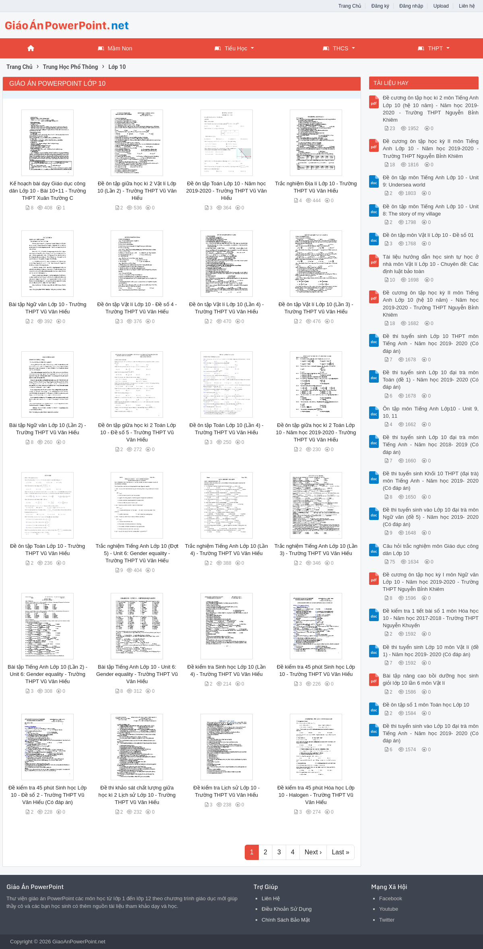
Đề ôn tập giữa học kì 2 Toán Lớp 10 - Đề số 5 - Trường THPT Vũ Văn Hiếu (137, 432)
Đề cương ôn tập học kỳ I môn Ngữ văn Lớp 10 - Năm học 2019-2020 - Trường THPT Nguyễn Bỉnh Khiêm (431, 582)
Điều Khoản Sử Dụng (287, 909)
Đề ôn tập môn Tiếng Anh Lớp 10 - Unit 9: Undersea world (431, 181)
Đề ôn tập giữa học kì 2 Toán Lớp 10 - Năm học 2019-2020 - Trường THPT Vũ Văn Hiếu (316, 432)
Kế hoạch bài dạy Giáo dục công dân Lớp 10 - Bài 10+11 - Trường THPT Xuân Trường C (47, 190)
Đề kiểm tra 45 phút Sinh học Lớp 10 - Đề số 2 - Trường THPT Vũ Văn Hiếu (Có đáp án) (47, 795)
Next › (313, 852)
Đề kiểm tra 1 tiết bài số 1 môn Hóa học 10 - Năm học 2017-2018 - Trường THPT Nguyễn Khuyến (431, 618)
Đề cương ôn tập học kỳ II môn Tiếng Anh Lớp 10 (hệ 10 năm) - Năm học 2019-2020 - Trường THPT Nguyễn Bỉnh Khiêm (431, 304)
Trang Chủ (350, 6)
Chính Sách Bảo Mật (286, 920)
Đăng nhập (411, 6)
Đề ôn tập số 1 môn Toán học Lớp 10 (426, 705)
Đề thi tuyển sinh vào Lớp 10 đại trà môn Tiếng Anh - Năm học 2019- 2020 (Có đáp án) (431, 733)
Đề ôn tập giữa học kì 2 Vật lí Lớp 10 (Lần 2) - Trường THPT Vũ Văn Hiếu (137, 190)
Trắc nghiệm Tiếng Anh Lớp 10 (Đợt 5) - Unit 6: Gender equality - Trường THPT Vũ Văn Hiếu (137, 553)
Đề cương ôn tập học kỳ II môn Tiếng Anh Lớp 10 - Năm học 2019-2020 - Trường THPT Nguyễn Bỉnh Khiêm (431, 148)
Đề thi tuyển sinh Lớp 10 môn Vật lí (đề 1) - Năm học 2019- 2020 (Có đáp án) (431, 650)
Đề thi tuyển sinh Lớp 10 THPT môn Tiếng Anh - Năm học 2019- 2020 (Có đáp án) (431, 343)
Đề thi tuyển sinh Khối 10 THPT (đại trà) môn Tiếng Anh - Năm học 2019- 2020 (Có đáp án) (431, 480)
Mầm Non (115, 48)
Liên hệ (467, 6)
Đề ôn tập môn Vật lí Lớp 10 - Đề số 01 (428, 235)
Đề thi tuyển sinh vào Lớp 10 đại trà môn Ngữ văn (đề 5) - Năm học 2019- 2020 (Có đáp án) (431, 517)
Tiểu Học (231, 48)
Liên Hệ (271, 898)
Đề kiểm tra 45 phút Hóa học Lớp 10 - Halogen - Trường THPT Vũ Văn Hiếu (316, 795)
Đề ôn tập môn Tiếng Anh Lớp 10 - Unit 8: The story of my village (431, 210)
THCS (335, 48)
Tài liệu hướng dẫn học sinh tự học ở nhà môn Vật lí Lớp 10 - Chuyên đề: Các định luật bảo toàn (431, 264)
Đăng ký (380, 6)
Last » (340, 852)
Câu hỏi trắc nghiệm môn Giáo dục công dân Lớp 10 (431, 549)
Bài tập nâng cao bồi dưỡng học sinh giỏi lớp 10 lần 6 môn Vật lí (431, 679)
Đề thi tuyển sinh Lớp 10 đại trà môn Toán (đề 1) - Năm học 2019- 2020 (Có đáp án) (431, 379)
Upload (441, 6)
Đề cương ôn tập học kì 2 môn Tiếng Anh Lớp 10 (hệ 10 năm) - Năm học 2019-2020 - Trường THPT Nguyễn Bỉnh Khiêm (431, 109)
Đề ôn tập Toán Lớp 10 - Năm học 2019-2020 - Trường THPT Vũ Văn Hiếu (226, 190)
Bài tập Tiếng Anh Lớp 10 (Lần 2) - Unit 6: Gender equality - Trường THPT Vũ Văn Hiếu (47, 674)
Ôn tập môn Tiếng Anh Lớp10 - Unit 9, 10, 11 (431, 412)
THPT (430, 48)
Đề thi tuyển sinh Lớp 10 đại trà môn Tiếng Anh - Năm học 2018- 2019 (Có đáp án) (431, 444)
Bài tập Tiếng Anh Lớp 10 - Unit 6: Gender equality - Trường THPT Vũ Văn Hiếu (137, 674)
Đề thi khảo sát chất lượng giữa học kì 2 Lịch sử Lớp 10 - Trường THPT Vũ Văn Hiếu (137, 795)
